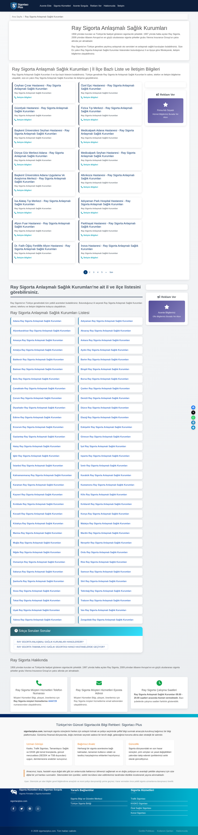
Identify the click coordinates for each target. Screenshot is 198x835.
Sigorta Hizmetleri (62, 6)
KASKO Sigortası (139, 800)
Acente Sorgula (80, 6)
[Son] (111, 268)
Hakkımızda (109, 6)
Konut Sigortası (138, 809)
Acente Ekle (45, 6)
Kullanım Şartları (165, 827)
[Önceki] (106, 268)
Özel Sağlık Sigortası (141, 804)
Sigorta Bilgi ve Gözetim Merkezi (86, 795)
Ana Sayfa (17, 17)
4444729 (52, 697)
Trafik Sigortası (138, 795)
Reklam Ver (96, 6)
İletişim (121, 6)
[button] (50, 637)
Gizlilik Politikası (146, 827)
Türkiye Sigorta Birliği (81, 800)
